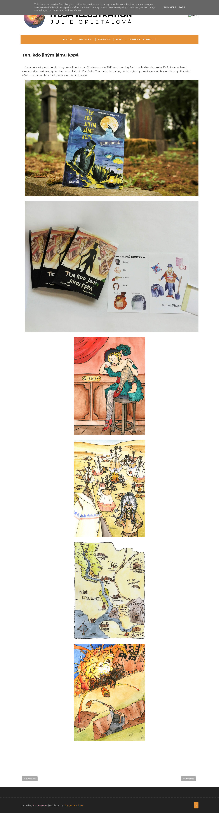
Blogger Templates (73, 805)
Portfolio (85, 39)
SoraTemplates (40, 805)
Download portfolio (142, 39)
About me (104, 39)
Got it (182, 7)
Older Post (188, 778)
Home (68, 39)
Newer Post (30, 778)
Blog (119, 39)
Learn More (169, 7)
